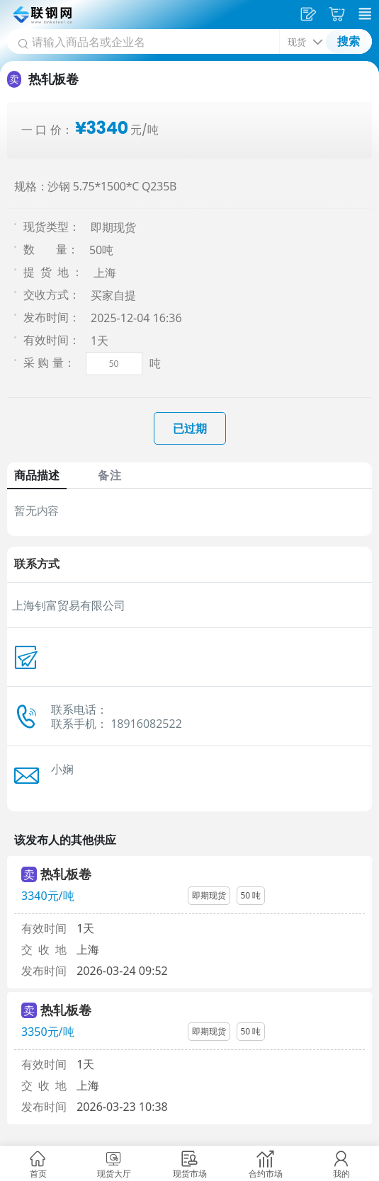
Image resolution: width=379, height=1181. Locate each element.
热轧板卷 (65, 873)
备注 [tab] (109, 475)
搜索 (348, 41)
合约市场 (266, 1174)
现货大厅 (114, 1174)
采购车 (338, 14)
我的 (341, 1174)
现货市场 (190, 1174)
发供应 (310, 14)
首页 (38, 1174)
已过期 (190, 428)
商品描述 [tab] (37, 475)
